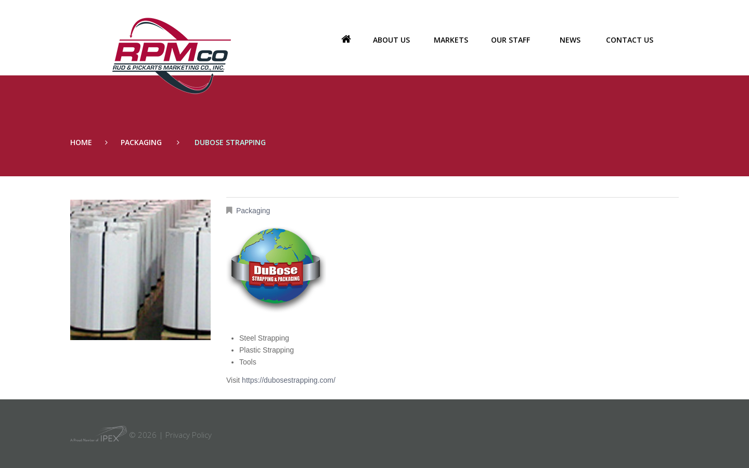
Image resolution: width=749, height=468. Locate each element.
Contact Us (629, 40)
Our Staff (510, 40)
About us (391, 40)
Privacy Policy (188, 435)
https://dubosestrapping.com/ (288, 380)
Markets (451, 40)
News (570, 40)
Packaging (141, 142)
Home (346, 40)
